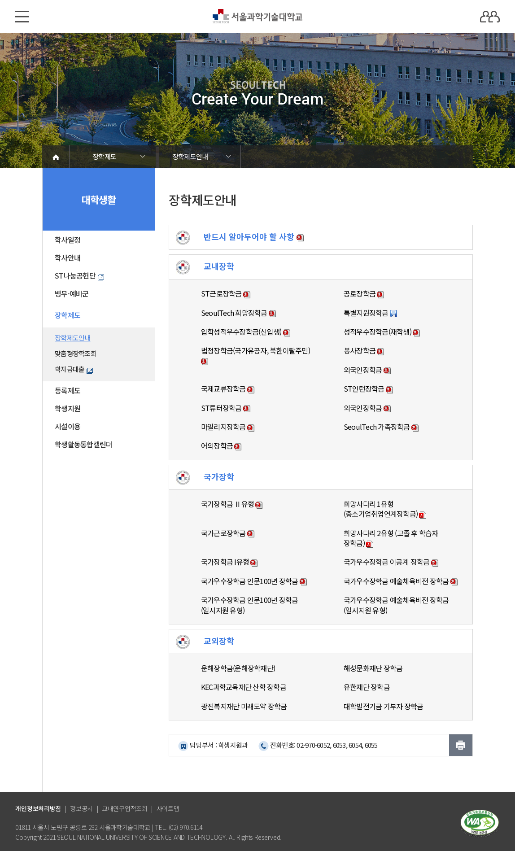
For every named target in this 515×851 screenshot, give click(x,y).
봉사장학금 (364, 350)
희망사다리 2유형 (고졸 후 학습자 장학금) (391, 538)
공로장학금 (364, 293)
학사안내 (67, 257)
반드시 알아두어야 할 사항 (240, 236)
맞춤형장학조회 (75, 353)
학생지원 (67, 408)
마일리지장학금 (227, 426)
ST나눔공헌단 (79, 275)
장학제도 (104, 156)
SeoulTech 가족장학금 (381, 426)
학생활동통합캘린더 (83, 444)
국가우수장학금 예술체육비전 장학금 (401, 581)
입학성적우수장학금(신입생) (245, 331)
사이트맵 (168, 808)
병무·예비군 (72, 293)
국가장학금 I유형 (229, 561)
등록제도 (67, 390)
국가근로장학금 (227, 533)
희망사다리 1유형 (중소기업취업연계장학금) (385, 508)
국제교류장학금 (227, 388)
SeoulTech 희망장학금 (238, 312)
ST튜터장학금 (225, 407)
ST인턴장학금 (368, 388)
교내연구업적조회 (125, 808)
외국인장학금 (367, 369)
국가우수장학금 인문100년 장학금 (254, 581)
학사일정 (67, 239)
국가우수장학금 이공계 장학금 (391, 561)
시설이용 (67, 426)
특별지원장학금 (370, 312)
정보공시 (81, 808)
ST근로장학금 (225, 293)
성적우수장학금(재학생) (382, 331)
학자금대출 (74, 369)
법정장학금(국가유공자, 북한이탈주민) (255, 355)
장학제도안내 (190, 156)
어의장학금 (221, 445)
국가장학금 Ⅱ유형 (232, 503)
